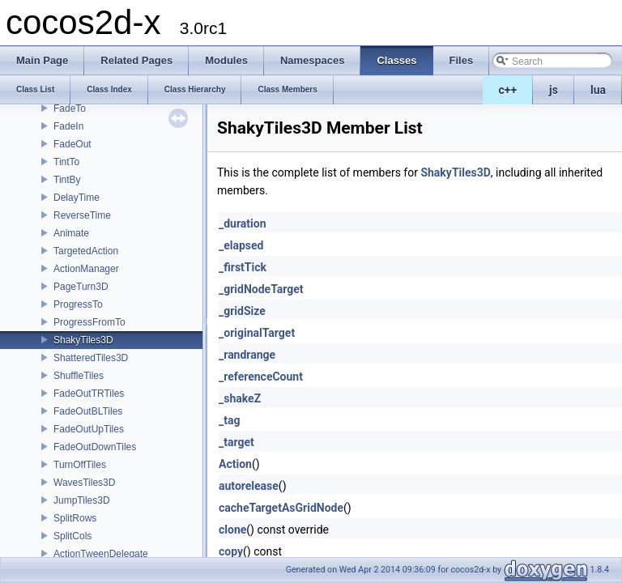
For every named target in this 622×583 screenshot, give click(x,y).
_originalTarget (257, 332)
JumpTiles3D (81, 500)
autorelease (249, 485)
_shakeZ (240, 398)
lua (598, 89)
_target (236, 442)
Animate (71, 233)
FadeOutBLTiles (87, 411)
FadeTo (69, 108)
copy (231, 551)
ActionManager (86, 268)
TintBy (67, 179)
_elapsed (241, 245)
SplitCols (72, 536)
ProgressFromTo (89, 322)
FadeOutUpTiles (88, 429)
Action (235, 463)
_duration (242, 223)
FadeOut (72, 144)
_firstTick (242, 267)
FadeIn (68, 126)
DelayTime (76, 197)
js (553, 89)
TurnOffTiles (79, 464)
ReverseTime (82, 215)
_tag (229, 420)
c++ (508, 89)
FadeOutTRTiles (88, 393)
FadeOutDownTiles (94, 447)
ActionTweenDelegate (100, 554)
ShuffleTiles (78, 375)
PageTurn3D (81, 286)
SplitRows (74, 518)
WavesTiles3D (84, 482)
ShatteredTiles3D (90, 358)
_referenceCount (261, 376)
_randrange (247, 354)
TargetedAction (85, 251)
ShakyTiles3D (83, 340)
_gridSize (242, 310)
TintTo (66, 162)
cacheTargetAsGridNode (281, 507)
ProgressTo (78, 304)
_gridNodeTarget (261, 289)
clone (232, 529)
